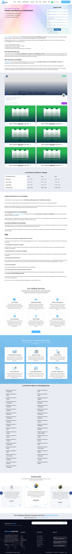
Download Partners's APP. (42, 517)
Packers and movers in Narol (10, 451)
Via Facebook (12, 506)
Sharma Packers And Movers (11, 98)
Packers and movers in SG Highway (10, 402)
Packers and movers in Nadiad (42, 463)
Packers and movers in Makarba (42, 428)
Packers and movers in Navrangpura (42, 410)
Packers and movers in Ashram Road (42, 447)
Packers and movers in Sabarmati (42, 417)
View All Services (36, 331)
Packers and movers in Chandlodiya (42, 406)
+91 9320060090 (61, 545)
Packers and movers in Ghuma (10, 398)
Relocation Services (49, 552)
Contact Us (45, 1)
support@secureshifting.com (59, 538)
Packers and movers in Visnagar (42, 459)
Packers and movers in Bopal (42, 395)
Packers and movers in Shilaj (10, 395)
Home (15, 1)
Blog (40, 1)
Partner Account (51, 515)
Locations (32, 1)
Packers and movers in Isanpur (10, 436)
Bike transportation (40, 540)
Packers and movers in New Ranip (10, 413)
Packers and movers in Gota (42, 391)
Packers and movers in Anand (10, 447)
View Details (64, 103)
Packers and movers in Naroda (42, 421)
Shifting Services (25, 1)
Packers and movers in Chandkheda (10, 417)
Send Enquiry (57, 29)
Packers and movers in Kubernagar (42, 455)
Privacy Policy (61, 552)
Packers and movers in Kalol (42, 444)
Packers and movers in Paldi (10, 428)
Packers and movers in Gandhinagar (10, 444)
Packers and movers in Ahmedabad (10, 391)
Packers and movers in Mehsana (10, 463)
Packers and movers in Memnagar (42, 402)
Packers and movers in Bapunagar (42, 425)
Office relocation (39, 542)
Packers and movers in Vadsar (42, 451)
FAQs (37, 1)
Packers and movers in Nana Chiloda (10, 455)
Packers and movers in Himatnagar (10, 466)
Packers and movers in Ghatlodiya (10, 406)
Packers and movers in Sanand (42, 440)
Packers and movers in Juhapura (10, 440)
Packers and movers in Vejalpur (10, 432)
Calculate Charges (66, 1)
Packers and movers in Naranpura (10, 410)
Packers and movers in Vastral (42, 436)
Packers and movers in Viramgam (10, 459)
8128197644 (8, 100)
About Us (19, 1)
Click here (20, 123)
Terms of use (56, 552)
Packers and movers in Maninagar (10, 421)
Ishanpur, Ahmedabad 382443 (11, 99)
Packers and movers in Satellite (42, 398)
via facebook (60, 507)
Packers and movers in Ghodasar (10, 425)
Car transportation (40, 538)
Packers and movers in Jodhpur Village (42, 432)
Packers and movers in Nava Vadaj (42, 413)
